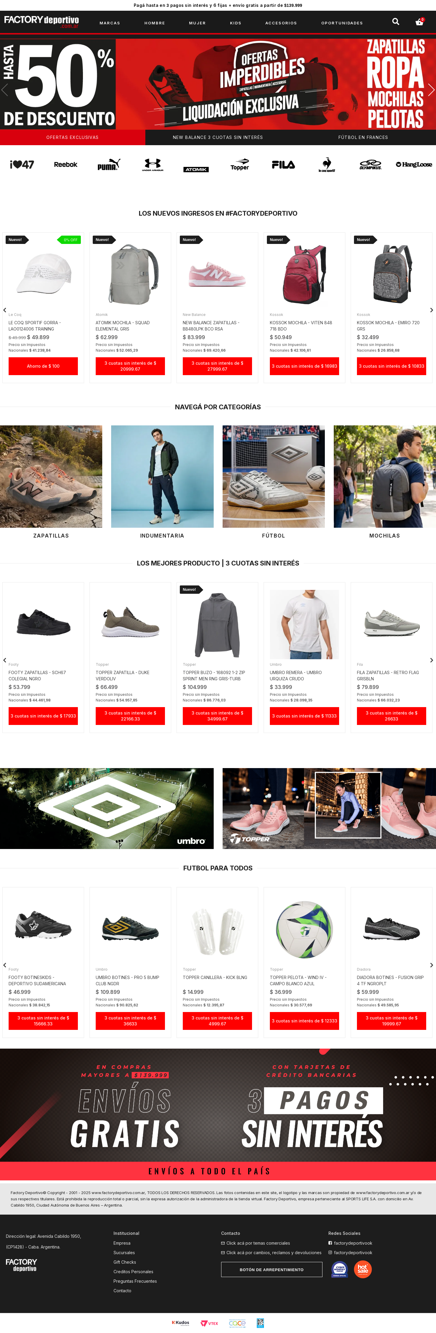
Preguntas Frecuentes (135, 1281)
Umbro (276, 664)
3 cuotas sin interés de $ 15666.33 (43, 1020)
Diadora (364, 969)
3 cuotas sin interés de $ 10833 (391, 366)
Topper (102, 664)
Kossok (276, 314)
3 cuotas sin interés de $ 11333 (304, 715)
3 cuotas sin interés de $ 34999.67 (217, 715)
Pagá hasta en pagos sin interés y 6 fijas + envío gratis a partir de (218, 5)
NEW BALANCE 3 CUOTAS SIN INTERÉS (218, 137)
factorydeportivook (353, 1243)
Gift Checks (125, 1262)
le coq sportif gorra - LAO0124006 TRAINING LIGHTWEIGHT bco (35, 329)
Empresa (122, 1243)
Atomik (102, 314)
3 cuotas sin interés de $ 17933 (43, 715)
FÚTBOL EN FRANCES (363, 137)
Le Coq (15, 314)
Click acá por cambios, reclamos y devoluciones (274, 1252)
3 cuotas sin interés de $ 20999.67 (130, 366)
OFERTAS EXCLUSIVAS (72, 137)
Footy (14, 664)
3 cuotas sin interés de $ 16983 (304, 366)
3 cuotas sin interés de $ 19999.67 (392, 1020)
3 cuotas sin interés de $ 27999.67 (217, 366)
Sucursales (124, 1252)
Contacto (122, 1290)
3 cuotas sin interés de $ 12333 (304, 1020)
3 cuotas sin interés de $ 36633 (130, 1020)
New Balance (194, 314)
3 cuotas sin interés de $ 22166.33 (130, 715)
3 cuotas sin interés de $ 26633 (392, 715)
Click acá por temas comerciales (258, 1243)
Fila (360, 664)
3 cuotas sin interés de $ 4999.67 (217, 1020)
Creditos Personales (133, 1271)
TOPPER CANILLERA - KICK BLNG (215, 977)
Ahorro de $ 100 (43, 366)
